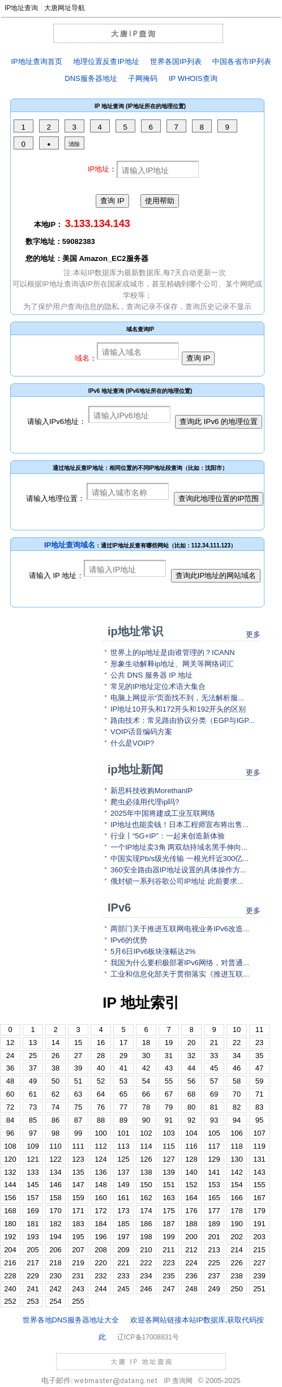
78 (146, 1107)
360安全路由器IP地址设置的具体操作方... (178, 870)
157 (33, 1197)
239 (259, 1276)
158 (55, 1197)
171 (78, 1210)
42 (146, 1068)
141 (214, 1172)
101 (123, 1133)
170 (55, 1210)
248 (191, 1289)
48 (10, 1081)
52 (101, 1081)
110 (55, 1146)
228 (10, 1276)
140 (191, 1172)
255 (78, 1301)
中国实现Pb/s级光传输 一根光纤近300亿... (179, 858)
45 (214, 1068)
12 (10, 1042)
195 (78, 1236)
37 (33, 1068)
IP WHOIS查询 (193, 78)
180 (10, 1223)
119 (259, 1146)
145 (33, 1184)
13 (33, 1042)
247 (169, 1289)
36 (10, 1068)
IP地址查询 (21, 8)
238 (236, 1276)
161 (123, 1197)
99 (78, 1133)
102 (146, 1133)
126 (146, 1159)
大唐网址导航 (64, 8)
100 (101, 1133)
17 (123, 1042)
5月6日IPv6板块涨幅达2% (152, 951)
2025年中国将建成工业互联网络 (162, 813)
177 (214, 1210)
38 (55, 1068)
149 (123, 1184)
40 (101, 1068)
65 (123, 1094)
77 (123, 1107)
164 (191, 1197)
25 (33, 1055)
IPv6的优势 (128, 940)
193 (33, 1236)
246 (146, 1289)
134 (55, 1172)
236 (191, 1276)
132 (10, 1172)
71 (259, 1094)
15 (78, 1042)
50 (55, 1081)
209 (123, 1249)
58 (237, 1081)
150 (146, 1184)
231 (78, 1276)
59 (259, 1081)
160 (101, 1197)
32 (191, 1055)
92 (191, 1120)
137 (123, 1172)
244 (101, 1289)
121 (33, 1159)
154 (236, 1184)
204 (10, 1249)
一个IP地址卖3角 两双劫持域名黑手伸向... (178, 847)
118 (236, 1146)
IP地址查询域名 (69, 545)
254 (55, 1301)
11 (259, 1029)
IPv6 (119, 907)
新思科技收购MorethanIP (151, 790)
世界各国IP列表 (175, 61)
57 (214, 1081)
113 (123, 1146)
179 (259, 1210)
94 (237, 1120)
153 (214, 1184)
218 (55, 1262)
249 (214, 1289)
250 (236, 1289)
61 (33, 1094)
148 (101, 1184)
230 (55, 1276)
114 (146, 1146)
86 (55, 1120)
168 (10, 1210)
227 (259, 1262)
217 (33, 1262)
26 (55, 1055)
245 (123, 1289)
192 (10, 1236)
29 (123, 1055)
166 (236, 1197)
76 (101, 1107)
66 (146, 1094)
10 (237, 1029)
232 (101, 1276)
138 (146, 1172)
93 (214, 1120)
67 (169, 1094)
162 (146, 1197)
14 (55, 1042)
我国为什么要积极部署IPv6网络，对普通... (179, 962)
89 (123, 1120)
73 (33, 1107)
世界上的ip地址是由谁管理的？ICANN (172, 652)
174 (146, 1210)
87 (78, 1120)
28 (101, 1055)
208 (101, 1249)
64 (101, 1094)
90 (146, 1120)
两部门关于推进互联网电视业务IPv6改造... (179, 928)
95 (259, 1120)
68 (191, 1094)
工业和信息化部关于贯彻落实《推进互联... (179, 974)
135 (78, 1172)
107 (259, 1133)
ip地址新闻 (135, 769)
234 (146, 1276)
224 (191, 1262)
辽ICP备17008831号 (148, 1337)
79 (169, 1107)
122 (55, 1159)
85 (33, 1120)
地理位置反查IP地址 (106, 61)
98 (55, 1133)
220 (101, 1262)
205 (33, 1249)
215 (259, 1249)
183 (78, 1223)
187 (169, 1223)
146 (55, 1184)
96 (10, 1133)
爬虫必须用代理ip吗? (144, 802)
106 (236, 1133)
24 (10, 1055)
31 (169, 1055)
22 (237, 1042)
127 (169, 1159)
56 (191, 1081)
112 (101, 1146)
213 (214, 1249)
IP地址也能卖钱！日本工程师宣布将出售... (179, 824)
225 (214, 1262)
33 (214, 1055)
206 (55, 1249)
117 (214, 1146)
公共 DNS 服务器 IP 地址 (151, 675)
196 (101, 1236)
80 (191, 1107)
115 (169, 1146)
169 (33, 1210)
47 (259, 1068)
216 (10, 1262)
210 (146, 1249)
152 (191, 1184)
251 (259, 1289)
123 (78, 1159)
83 (259, 1107)
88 (101, 1120)
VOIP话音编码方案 (141, 731)
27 (78, 1055)
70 (237, 1094)
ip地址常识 (135, 631)
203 (259, 1236)
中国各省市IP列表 (241, 61)
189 (214, 1223)
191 (259, 1223)
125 (123, 1159)
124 (101, 1159)
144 (10, 1184)
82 (237, 1107)
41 (123, 1068)
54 (146, 1081)
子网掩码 (142, 78)
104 (191, 1133)
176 (191, 1210)
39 (78, 1068)
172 (101, 1210)
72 (10, 1107)
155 (259, 1184)
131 (259, 1159)
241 (33, 1289)
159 (78, 1197)
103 (169, 1133)
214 (236, 1249)
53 (123, 1081)
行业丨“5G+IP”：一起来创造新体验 (167, 836)
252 (10, 1301)
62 (55, 1094)
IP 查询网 (178, 1381)
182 (55, 1223)
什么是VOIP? (132, 743)
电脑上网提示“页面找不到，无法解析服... (177, 698)
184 (101, 1223)
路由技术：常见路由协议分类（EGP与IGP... (182, 720)
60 (10, 1094)
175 (169, 1210)
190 (236, 1223)
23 (259, 1042)
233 (123, 1276)
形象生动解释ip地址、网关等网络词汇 (172, 664)
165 (214, 1197)
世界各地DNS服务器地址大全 (71, 1320)
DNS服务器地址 (91, 78)
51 (78, 1081)
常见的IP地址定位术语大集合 (158, 686)
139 (169, 1172)
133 (33, 1172)
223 (169, 1262)
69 (214, 1094)
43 (169, 1068)
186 (146, 1223)
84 (10, 1120)
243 (78, 1289)
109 (33, 1146)
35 (259, 1055)
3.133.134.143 (97, 223)
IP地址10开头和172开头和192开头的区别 (178, 709)
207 (78, 1249)
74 (55, 1107)
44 (191, 1068)
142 (236, 1172)
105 (214, 1133)
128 (191, 1159)
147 (78, 1184)
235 (169, 1276)
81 (214, 1107)
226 (236, 1262)
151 (169, 1184)
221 (123, 1262)
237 (214, 1276)
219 (78, 1262)
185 (123, 1223)
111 (78, 1146)
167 (259, 1197)
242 (55, 1289)
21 (214, 1042)
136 (101, 1172)
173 (123, 1210)
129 (214, 1159)
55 (169, 1081)
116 (191, 1146)
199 (169, 1236)
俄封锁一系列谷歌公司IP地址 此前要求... (176, 881)
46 (237, 1068)
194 (55, 1236)
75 (78, 1107)
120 (10, 1159)
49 (33, 1081)
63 (78, 1094)
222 (146, 1262)
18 (146, 1042)
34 (237, 1055)
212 (191, 1249)
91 (169, 1120)
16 (101, 1042)
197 (123, 1236)
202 (236, 1236)
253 (33, 1301)
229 (33, 1276)
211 (169, 1249)
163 (169, 1197)
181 (33, 1223)
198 (146, 1236)
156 (10, 1197)
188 (191, 1223)
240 (10, 1289)
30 (146, 1055)
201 (214, 1236)
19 (169, 1042)
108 (10, 1146)
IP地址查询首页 (36, 61)
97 (33, 1133)
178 (236, 1210)
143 (259, 1172)
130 (236, 1159)
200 (191, 1236)
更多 (253, 634)
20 (191, 1042)
